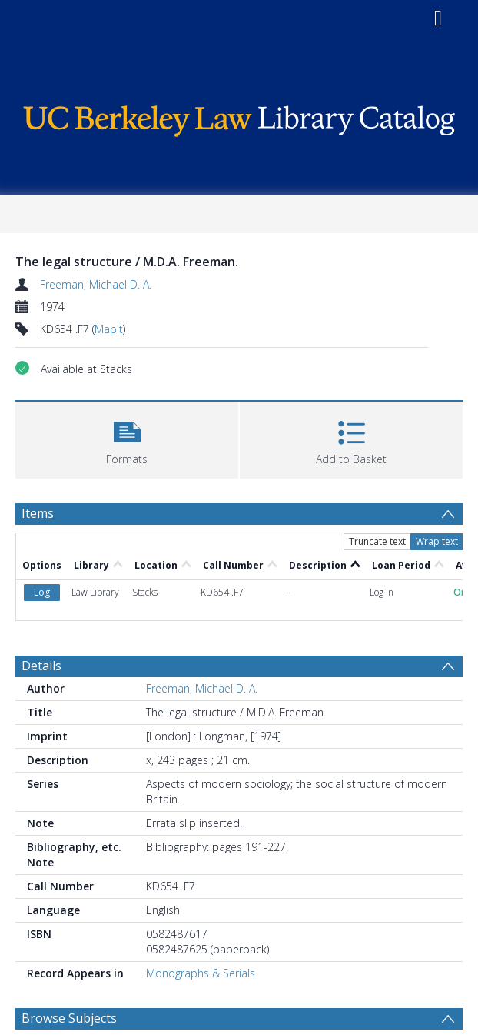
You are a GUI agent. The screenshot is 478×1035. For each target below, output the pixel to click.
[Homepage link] (239, 117)
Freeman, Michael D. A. (95, 284)
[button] (126, 438)
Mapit (109, 329)
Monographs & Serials (200, 973)
